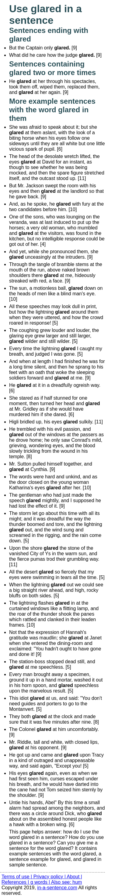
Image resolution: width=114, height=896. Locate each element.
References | (16, 882)
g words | (40, 882)
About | (74, 876)
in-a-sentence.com (57, 887)
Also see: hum (66, 882)
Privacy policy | (50, 876)
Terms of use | (17, 876)
